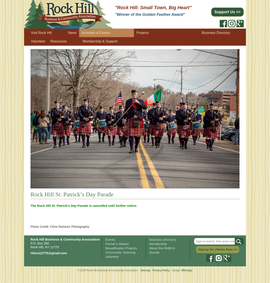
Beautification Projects (121, 248)
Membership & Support (100, 41)
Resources (59, 41)
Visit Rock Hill (41, 33)
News (72, 33)
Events (110, 239)
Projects (142, 33)
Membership (158, 244)
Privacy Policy (161, 270)
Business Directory (216, 33)
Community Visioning (120, 252)
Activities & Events (96, 33)
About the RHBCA (162, 248)
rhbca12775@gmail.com (48, 253)
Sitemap (145, 270)
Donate (154, 252)
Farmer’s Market (117, 244)
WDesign (186, 270)
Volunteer (38, 41)
